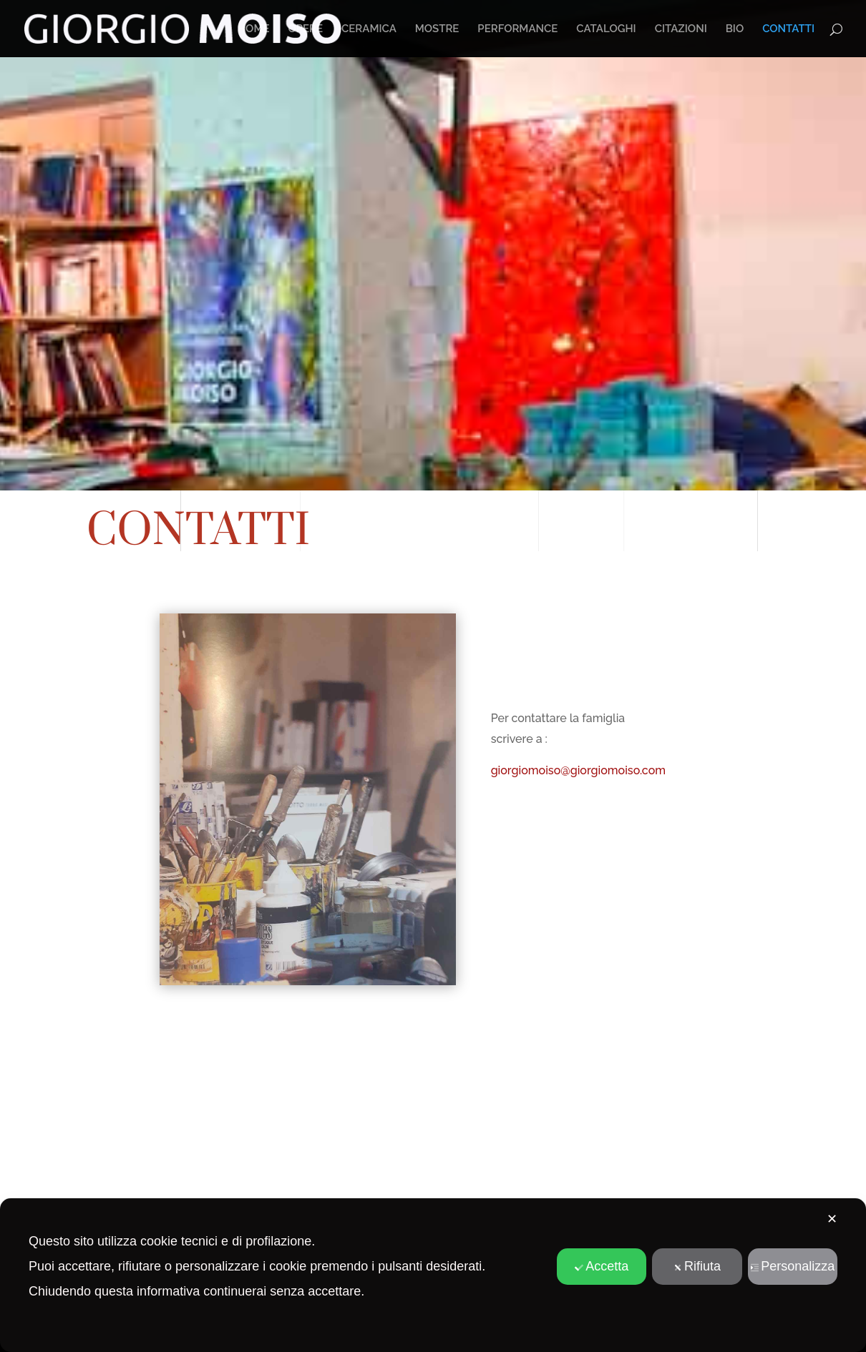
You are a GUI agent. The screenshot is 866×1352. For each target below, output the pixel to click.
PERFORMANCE (517, 29)
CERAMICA (368, 29)
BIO (735, 29)
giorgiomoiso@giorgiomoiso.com (578, 770)
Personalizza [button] (792, 1266)
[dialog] (433, 1275)
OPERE (305, 29)
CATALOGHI (606, 29)
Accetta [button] (601, 1266)
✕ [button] (832, 1219)
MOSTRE (437, 29)
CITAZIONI (681, 29)
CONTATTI (788, 29)
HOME (254, 29)
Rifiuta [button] (697, 1266)
